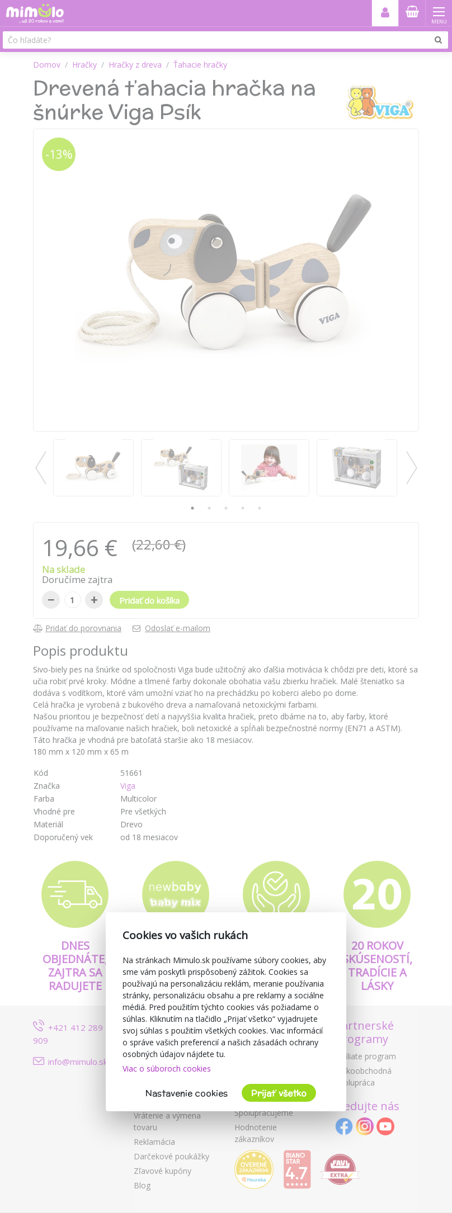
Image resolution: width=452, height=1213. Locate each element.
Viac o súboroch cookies (167, 1068)
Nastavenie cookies (186, 1093)
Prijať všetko (279, 1093)
